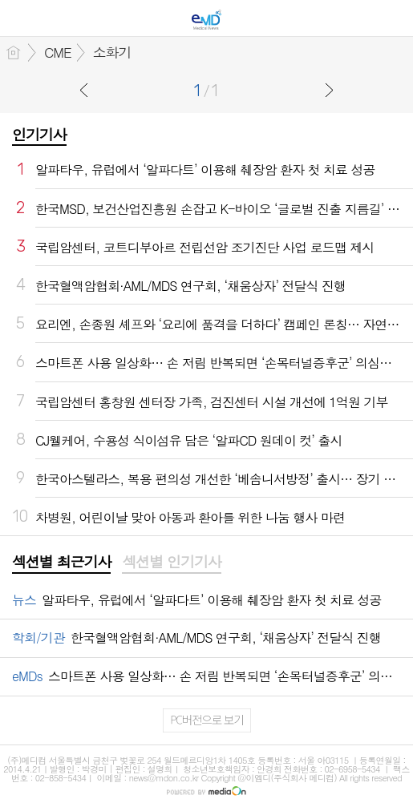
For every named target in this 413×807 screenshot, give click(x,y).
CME (57, 52)
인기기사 (39, 134)
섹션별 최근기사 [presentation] (61, 561)
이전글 (84, 90)
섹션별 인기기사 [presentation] (171, 561)
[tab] (61, 562)
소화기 (112, 52)
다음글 (329, 90)
